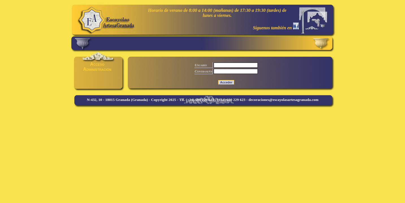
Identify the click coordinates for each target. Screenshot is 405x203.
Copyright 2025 (163, 100)
